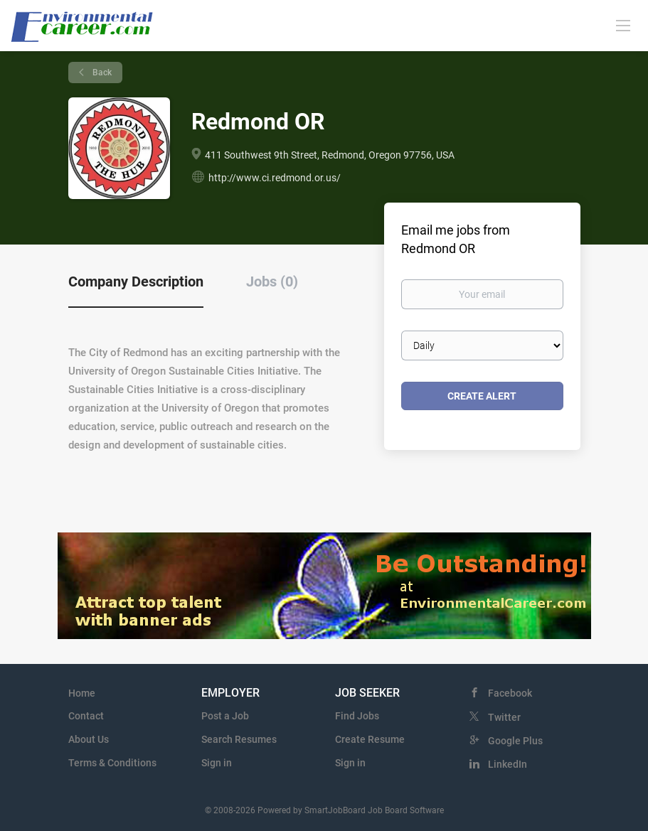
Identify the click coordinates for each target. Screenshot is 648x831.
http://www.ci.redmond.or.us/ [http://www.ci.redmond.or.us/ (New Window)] (274, 177)
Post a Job (225, 716)
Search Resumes (239, 739)
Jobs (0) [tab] (272, 281)
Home (81, 693)
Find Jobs (357, 716)
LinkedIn (507, 764)
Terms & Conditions (112, 762)
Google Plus (515, 740)
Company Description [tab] (135, 281)
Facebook (510, 693)
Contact (86, 716)
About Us (88, 739)
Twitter (504, 717)
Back (101, 72)
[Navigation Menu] (623, 25)
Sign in (216, 762)
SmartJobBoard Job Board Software (374, 810)
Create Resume (370, 739)
